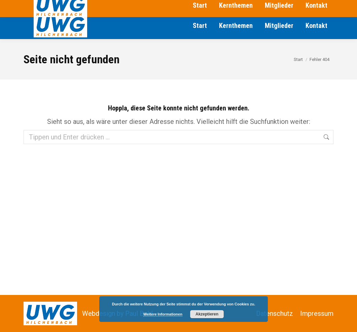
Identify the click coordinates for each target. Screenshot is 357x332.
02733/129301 (43, 6)
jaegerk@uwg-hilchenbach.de (155, 6)
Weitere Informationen (162, 314)
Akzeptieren (206, 314)
